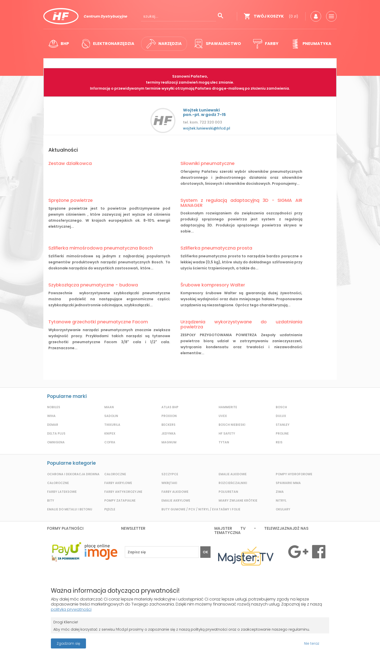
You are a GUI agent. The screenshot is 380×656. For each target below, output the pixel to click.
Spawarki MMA (288, 483)
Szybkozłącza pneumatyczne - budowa (93, 285)
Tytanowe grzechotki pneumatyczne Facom (98, 322)
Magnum (168, 442)
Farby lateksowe (62, 492)
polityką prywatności (71, 609)
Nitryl (281, 500)
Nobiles (53, 407)
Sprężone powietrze (70, 200)
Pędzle (109, 509)
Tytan (224, 442)
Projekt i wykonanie (172, 640)
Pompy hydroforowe (294, 474)
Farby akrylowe (118, 483)
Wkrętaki (169, 483)
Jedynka (168, 433)
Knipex (109, 433)
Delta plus (56, 433)
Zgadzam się (68, 643)
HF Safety (227, 433)
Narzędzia (164, 43)
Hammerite (228, 407)
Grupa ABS (207, 645)
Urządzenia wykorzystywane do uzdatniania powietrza (241, 324)
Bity (50, 500)
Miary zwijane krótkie (238, 500)
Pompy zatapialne (120, 500)
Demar (52, 425)
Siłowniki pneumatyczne (207, 163)
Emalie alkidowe (233, 474)
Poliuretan (228, 492)
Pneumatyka (311, 43)
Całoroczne (58, 483)
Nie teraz (311, 643)
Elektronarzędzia (107, 43)
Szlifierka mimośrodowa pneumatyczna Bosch (100, 248)
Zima (280, 492)
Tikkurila (112, 425)
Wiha (51, 416)
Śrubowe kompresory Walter (212, 285)
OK (205, 552)
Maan (109, 407)
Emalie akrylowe (175, 500)
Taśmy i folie (229, 509)
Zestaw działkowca (70, 163)
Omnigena (56, 442)
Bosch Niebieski (232, 425)
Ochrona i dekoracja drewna (73, 474)
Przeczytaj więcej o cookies (332, 643)
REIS (279, 442)
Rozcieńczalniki (233, 483)
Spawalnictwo (217, 43)
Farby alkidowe (174, 492)
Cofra (109, 442)
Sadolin (111, 416)
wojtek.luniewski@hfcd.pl (206, 128)
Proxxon (169, 416)
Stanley (283, 425)
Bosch (281, 407)
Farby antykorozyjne (123, 492)
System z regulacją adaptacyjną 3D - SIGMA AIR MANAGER (241, 202)
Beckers (168, 425)
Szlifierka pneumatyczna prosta (216, 248)
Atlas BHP (169, 407)
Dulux (281, 416)
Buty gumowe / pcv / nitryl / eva (189, 509)
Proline (282, 433)
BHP (59, 43)
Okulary (283, 509)
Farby (265, 43)
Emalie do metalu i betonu (69, 509)
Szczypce (169, 474)
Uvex (223, 416)
